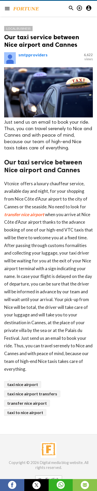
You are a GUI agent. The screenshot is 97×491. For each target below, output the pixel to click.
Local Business (18, 28)
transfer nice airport (24, 214)
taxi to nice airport (25, 412)
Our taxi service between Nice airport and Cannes (41, 40)
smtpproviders (33, 54)
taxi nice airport (22, 384)
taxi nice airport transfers (32, 393)
